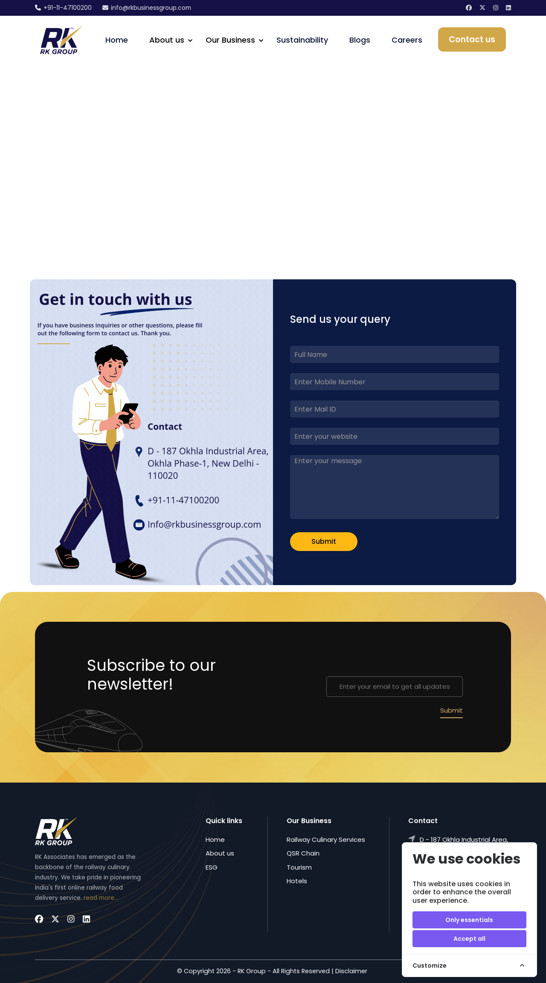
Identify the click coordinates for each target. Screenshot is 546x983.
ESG (212, 867)
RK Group (252, 971)
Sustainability (302, 40)
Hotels (297, 880)
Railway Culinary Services (326, 839)
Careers (407, 40)
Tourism (299, 867)
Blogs (359, 40)
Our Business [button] (230, 40)
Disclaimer (351, 971)
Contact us (472, 39)
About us (220, 853)
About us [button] (166, 40)
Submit (323, 542)
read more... (101, 898)
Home (116, 40)
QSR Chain (303, 853)
